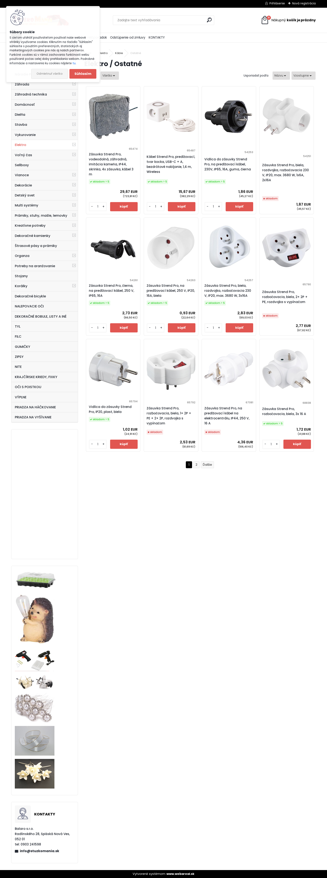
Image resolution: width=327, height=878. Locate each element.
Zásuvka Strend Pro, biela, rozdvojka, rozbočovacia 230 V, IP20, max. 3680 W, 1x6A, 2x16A (285, 172)
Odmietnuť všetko (49, 74)
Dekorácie (23, 185)
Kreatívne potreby (30, 225)
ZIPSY (19, 356)
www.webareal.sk (180, 874)
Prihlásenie (277, 3)
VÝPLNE (20, 397)
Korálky (21, 286)
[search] (209, 20)
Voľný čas (23, 155)
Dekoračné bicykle (30, 296)
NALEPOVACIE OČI (29, 306)
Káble (119, 53)
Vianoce (22, 175)
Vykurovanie (25, 134)
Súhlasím (82, 73)
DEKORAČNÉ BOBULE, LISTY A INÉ (41, 316)
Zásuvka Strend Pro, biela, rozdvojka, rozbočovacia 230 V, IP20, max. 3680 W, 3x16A (227, 290)
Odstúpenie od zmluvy (127, 37)
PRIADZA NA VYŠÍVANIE (33, 417)
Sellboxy (22, 165)
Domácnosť (25, 104)
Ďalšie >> (207, 464)
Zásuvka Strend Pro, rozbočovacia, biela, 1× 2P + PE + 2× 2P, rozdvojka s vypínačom (169, 415)
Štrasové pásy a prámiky (36, 245)
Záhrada (22, 84)
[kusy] (98, 206)
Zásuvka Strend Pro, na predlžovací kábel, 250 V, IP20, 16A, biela (171, 290)
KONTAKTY (157, 37)
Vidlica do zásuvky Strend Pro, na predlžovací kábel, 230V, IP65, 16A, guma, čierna (227, 164)
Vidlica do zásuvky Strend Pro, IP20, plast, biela (110, 409)
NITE (18, 366)
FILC (18, 336)
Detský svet (25, 195)
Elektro (20, 144)
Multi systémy (26, 205)
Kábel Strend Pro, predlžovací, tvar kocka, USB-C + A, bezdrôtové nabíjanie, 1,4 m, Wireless (171, 164)
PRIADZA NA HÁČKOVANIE (35, 407)
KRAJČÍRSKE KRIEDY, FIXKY (36, 377)
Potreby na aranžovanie (35, 266)
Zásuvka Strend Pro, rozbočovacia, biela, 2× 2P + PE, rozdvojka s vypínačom (285, 297)
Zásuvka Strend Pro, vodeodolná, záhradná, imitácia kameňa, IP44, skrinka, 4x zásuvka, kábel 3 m (111, 164)
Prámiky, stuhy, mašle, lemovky (41, 215)
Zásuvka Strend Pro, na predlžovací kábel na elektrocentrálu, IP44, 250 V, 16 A (226, 415)
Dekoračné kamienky (32, 235)
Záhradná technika (31, 94)
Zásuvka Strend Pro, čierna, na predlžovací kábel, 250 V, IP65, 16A (111, 290)
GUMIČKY (22, 346)
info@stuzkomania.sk (39, 851)
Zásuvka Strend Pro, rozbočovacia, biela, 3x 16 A (284, 411)
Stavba (21, 124)
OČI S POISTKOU (28, 387)
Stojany (21, 276)
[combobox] (281, 76)
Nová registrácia (304, 3)
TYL (17, 326)
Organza (22, 255)
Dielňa (20, 114)
